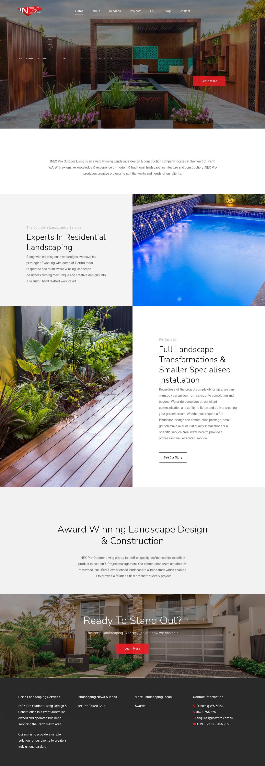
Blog (167, 11)
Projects (135, 11)
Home (79, 11)
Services (115, 11)
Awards (140, 706)
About (96, 11)
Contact (185, 11)
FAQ (152, 11)
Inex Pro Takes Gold (91, 706)
